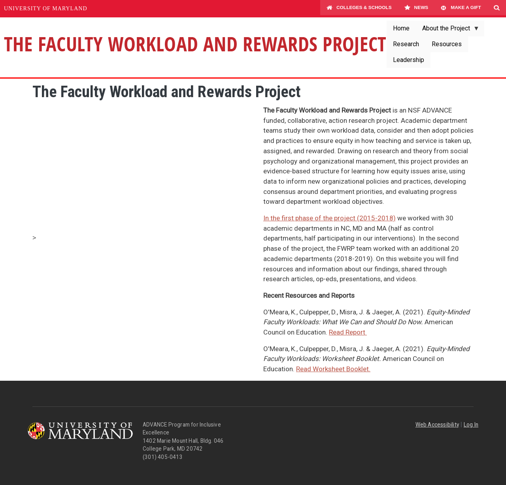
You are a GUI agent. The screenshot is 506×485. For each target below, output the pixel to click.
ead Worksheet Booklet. (335, 369)
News (416, 8)
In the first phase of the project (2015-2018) (329, 218)
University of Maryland (45, 8)
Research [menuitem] (406, 44)
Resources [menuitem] (447, 44)
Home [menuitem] (401, 28)
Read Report (348, 332)
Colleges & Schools (359, 8)
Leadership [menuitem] (408, 60)
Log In (471, 424)
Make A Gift (461, 8)
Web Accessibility (437, 424)
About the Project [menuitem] (448, 30)
